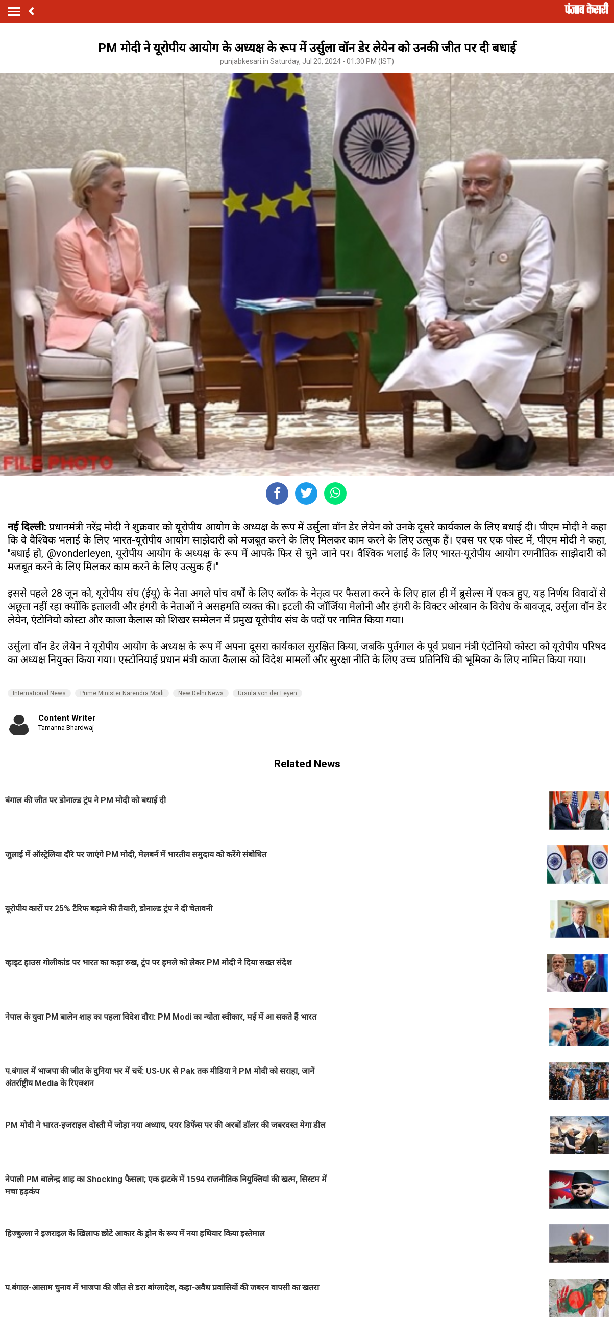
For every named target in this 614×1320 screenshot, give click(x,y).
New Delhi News (201, 693)
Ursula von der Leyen (267, 693)
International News (39, 693)
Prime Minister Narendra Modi (122, 693)
